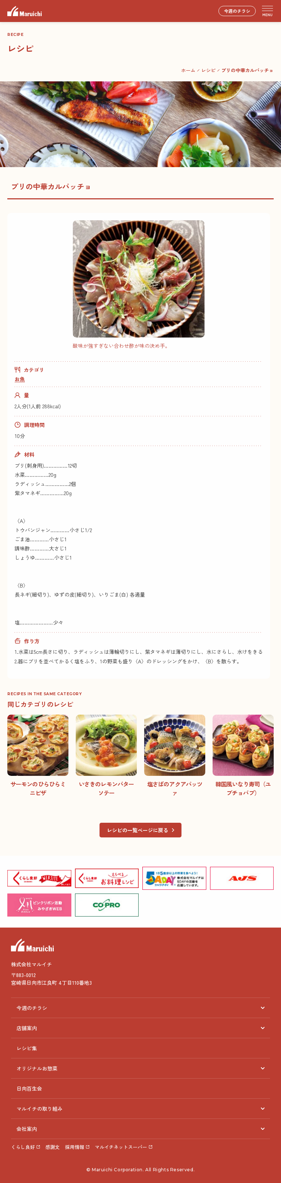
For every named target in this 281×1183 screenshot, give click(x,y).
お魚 (20, 379)
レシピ (208, 70)
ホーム (188, 70)
